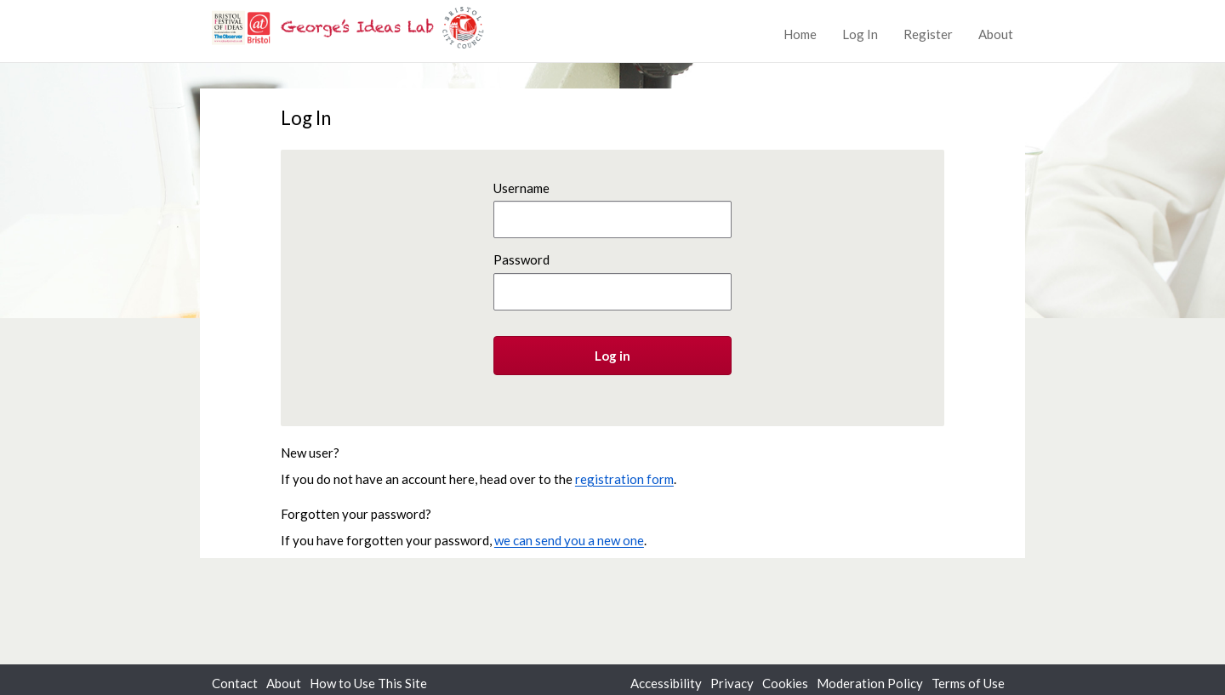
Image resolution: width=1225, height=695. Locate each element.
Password (521, 259)
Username (521, 188)
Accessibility (666, 683)
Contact (235, 683)
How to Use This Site (368, 683)
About (995, 34)
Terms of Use (968, 683)
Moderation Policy (870, 683)
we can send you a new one (569, 540)
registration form (624, 479)
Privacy (732, 683)
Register (928, 34)
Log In (860, 34)
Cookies (785, 683)
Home (800, 34)
